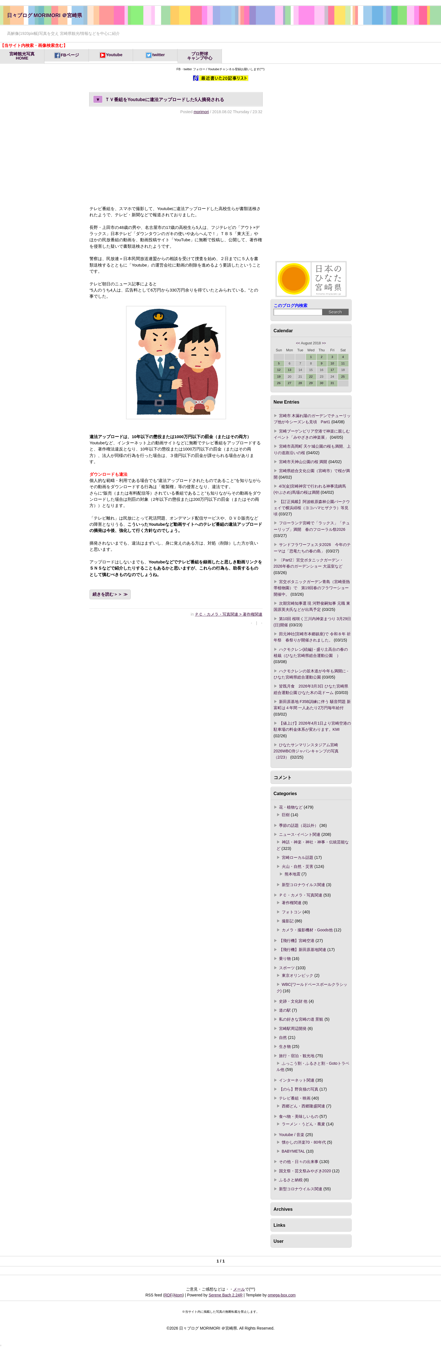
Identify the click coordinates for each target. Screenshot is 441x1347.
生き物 (285, 1046)
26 (279, 383)
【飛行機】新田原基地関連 (302, 949)
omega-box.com (282, 1295)
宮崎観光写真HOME (22, 56)
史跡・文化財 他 (293, 1001)
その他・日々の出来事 (298, 1161)
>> (324, 343)
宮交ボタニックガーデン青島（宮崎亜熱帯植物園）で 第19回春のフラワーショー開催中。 (312, 588)
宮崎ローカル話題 (297, 857)
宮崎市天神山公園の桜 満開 (303, 461)
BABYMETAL (293, 1151)
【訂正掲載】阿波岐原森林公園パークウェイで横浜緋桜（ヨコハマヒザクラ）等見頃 (312, 507)
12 (279, 370)
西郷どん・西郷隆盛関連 (303, 1106)
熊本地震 (292, 874)
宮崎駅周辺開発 (293, 1028)
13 (289, 370)
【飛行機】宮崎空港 (296, 940)
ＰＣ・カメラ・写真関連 (300, 895)
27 (289, 383)
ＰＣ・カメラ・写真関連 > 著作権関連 (228, 614)
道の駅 (285, 1010)
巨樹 (286, 815)
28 (300, 383)
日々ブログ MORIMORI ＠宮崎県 (44, 15)
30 (321, 383)
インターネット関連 (296, 1080)
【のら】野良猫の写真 (298, 1089)
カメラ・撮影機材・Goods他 (307, 930)
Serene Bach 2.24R (226, 1295)
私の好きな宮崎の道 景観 (301, 1019)
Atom (178, 1295)
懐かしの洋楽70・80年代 (304, 1142)
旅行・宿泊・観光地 (296, 1056)
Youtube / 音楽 (291, 1134)
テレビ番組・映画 (294, 1098)
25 (343, 376)
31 (332, 383)
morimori (201, 112)
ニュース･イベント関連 (299, 834)
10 (332, 363)
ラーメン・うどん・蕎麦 (303, 1124)
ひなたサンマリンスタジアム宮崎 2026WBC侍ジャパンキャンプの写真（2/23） (308, 751)
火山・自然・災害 (297, 866)
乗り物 (285, 958)
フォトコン (292, 912)
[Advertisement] (175, 159)
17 (332, 370)
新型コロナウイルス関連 (303, 884)
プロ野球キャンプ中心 (199, 56)
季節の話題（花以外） (298, 825)
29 (311, 383)
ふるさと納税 (291, 1180)
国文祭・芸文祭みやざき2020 (305, 1171)
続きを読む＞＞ (107, 594)
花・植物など (291, 807)
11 (343, 363)
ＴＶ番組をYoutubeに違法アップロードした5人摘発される (158, 99)
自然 (283, 1037)
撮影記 (288, 921)
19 (279, 376)
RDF (168, 1295)
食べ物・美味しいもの (298, 1116)
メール (239, 1289)
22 (311, 376)
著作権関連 (292, 902)
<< (298, 343)
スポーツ (287, 968)
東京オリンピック (297, 975)
